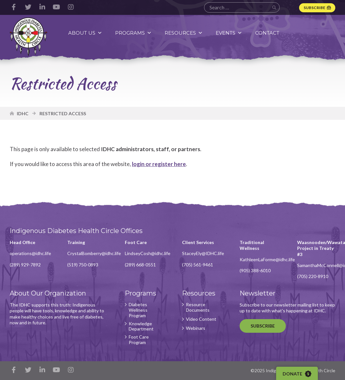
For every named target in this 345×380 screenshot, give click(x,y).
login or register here (159, 164)
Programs (133, 33)
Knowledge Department (141, 326)
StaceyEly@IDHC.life (203, 253)
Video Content (201, 319)
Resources (184, 33)
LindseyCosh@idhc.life (147, 253)
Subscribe (314, 7)
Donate (297, 374)
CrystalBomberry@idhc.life (94, 253)
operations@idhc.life (30, 253)
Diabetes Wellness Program (138, 310)
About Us (85, 33)
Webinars (195, 328)
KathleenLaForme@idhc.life (267, 259)
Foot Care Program (139, 339)
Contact (267, 33)
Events (229, 33)
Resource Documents (198, 307)
